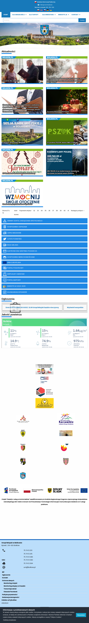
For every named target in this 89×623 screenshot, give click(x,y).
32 (34, 210)
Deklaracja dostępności (10, 597)
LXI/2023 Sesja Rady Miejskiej (14, 142)
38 (57, 210)
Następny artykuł (77, 210)
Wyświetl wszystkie (75, 307)
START (6, 14)
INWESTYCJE (62, 14)
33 (38, 210)
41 (68, 210)
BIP (3, 572)
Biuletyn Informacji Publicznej (45, 2)
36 (49, 210)
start (15, 210)
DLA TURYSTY (33, 14)
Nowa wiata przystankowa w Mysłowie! (17, 204)
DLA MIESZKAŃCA (18, 14)
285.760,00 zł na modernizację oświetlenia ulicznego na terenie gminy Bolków (63, 172)
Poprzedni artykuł (25, 210)
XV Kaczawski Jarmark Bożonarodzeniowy (19, 173)
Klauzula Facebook (10, 591)
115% (50, 7)
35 (45, 210)
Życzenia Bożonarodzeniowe (58, 112)
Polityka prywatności (9, 594)
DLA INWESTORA (48, 14)
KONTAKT (75, 14)
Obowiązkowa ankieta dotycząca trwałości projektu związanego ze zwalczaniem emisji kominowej (66, 80)
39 (61, 210)
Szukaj (82, 20)
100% (47, 7)
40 (64, 210)
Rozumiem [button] (81, 615)
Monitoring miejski (10, 583)
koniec (16, 214)
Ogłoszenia (6, 575)
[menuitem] (6, 15)
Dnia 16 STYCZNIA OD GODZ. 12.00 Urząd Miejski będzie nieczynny (32, 307)
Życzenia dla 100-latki (11, 81)
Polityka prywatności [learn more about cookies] (9, 620)
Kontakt (5, 578)
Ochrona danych (8, 580)
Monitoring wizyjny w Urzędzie (14, 586)
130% (53, 7)
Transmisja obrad (10, 589)
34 (42, 210)
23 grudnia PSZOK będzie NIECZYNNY (62, 142)
